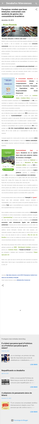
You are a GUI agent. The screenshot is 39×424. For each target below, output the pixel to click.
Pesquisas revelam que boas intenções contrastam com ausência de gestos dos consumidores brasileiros (14, 12)
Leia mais (33, 364)
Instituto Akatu (12, 249)
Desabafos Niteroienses (19, 3)
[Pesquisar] (36, 4)
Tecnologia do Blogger (19, 420)
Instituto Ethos (25, 98)
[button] (36, 9)
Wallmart (32, 160)
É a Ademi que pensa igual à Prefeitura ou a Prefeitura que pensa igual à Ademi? (17, 345)
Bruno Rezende (10, 25)
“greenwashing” (8, 217)
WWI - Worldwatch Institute (22, 247)
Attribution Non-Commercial (23, 280)
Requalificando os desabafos (13, 370)
